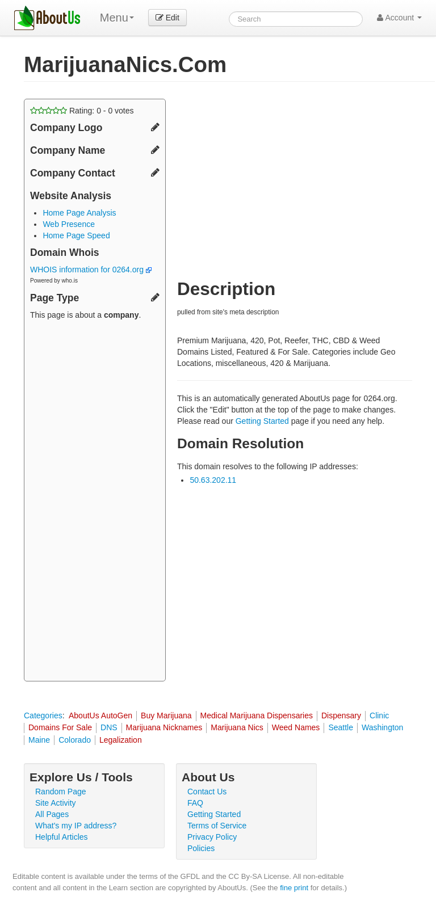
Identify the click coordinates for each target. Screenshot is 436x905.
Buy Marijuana (166, 715)
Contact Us (207, 791)
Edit (167, 17)
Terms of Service (216, 825)
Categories (43, 715)
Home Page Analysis (79, 212)
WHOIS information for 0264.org (91, 269)
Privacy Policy (212, 836)
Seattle (340, 727)
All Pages (52, 814)
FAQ (195, 802)
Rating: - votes (82, 110)
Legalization (120, 739)
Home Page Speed (76, 235)
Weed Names (296, 727)
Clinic (379, 715)
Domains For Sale (60, 727)
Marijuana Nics (237, 727)
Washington (382, 727)
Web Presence (69, 224)
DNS (109, 727)
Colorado (74, 739)
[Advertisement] (95, 502)
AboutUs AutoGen (100, 715)
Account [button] (399, 17)
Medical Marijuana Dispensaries (256, 715)
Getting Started (262, 421)
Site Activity (55, 802)
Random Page (60, 791)
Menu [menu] (117, 17)
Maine (39, 739)
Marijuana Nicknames (164, 727)
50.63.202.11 (213, 480)
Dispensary (341, 715)
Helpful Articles (61, 836)
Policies (201, 848)
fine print (294, 887)
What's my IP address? (75, 825)
